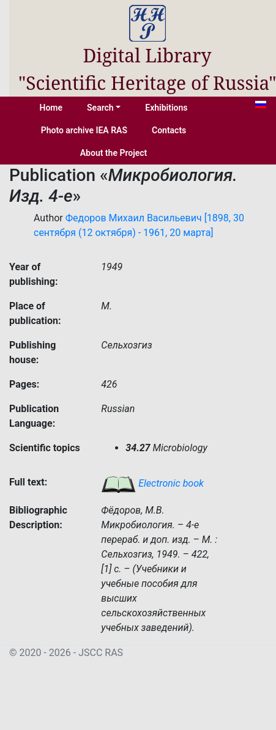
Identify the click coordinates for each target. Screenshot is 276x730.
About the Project (113, 153)
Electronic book (152, 483)
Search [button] (100, 107)
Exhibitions (166, 107)
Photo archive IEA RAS (84, 130)
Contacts (169, 130)
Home (51, 107)
